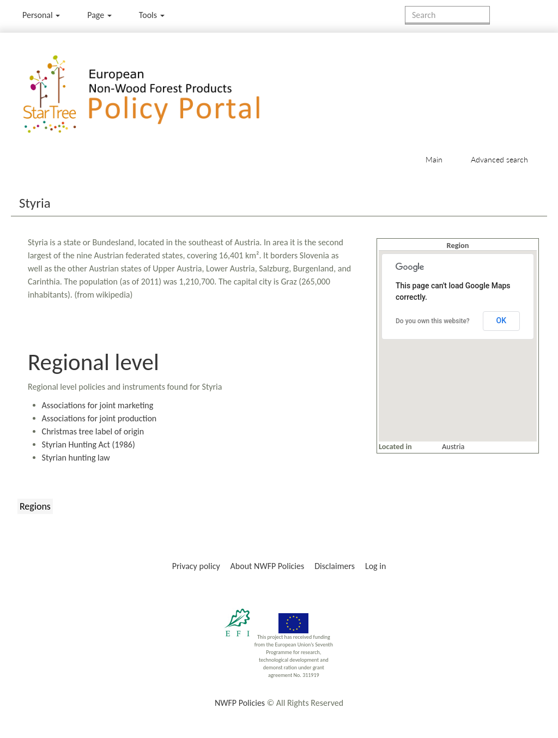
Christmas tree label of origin (93, 431)
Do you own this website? (433, 321)
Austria (453, 446)
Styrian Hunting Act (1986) (88, 444)
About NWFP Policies (268, 566)
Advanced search (499, 159)
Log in (375, 566)
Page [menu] (99, 15)
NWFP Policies (240, 703)
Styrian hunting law (76, 457)
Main (434, 159)
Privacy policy (196, 566)
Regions (35, 506)
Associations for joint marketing (98, 405)
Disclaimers (334, 566)
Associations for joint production (99, 418)
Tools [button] (152, 15)
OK (501, 320)
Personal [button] (41, 15)
